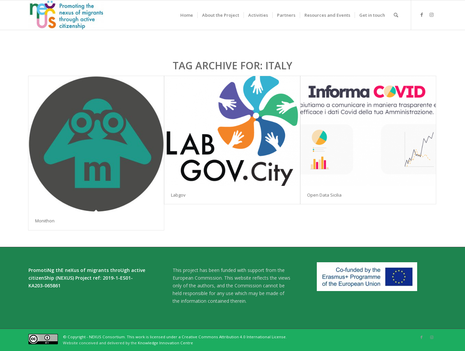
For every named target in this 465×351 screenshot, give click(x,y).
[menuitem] (186, 15)
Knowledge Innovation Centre (165, 342)
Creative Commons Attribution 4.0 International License (234, 336)
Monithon (45, 221)
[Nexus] (66, 15)
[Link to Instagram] (432, 15)
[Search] (395, 15)
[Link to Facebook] (421, 15)
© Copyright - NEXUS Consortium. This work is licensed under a (122, 336)
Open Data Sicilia (324, 195)
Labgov (178, 195)
